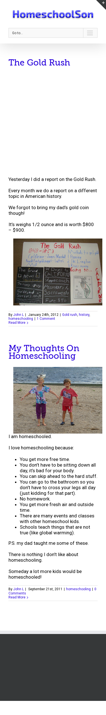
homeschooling (20, 319)
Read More (16, 323)
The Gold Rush (39, 62)
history (84, 315)
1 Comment (46, 319)
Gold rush (69, 315)
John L (18, 315)
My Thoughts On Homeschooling (43, 352)
